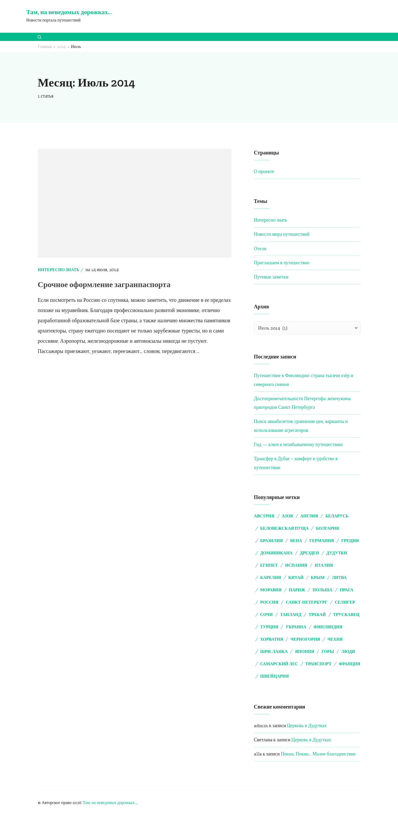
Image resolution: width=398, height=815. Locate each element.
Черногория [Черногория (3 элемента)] (305, 639)
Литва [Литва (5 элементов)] (339, 577)
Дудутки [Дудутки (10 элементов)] (336, 552)
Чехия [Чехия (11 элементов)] (335, 639)
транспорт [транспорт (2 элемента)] (318, 663)
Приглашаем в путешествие (282, 263)
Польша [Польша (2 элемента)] (322, 589)
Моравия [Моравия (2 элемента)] (271, 589)
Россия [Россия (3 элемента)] (269, 602)
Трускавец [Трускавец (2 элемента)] (346, 614)
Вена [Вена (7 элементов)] (296, 540)
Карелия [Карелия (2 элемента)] (270, 577)
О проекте (264, 171)
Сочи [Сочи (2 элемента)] (266, 614)
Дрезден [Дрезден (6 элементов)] (309, 552)
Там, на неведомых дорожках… (69, 12)
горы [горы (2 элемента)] (327, 651)
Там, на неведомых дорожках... (110, 802)
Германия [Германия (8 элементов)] (321, 540)
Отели (260, 248)
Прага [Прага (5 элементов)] (346, 589)
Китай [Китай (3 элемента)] (296, 577)
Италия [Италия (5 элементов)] (324, 565)
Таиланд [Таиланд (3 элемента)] (290, 614)
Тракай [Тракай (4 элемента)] (317, 614)
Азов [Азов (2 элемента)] (287, 515)
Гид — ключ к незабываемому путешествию (298, 444)
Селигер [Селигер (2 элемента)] (345, 602)
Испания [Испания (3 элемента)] (296, 565)
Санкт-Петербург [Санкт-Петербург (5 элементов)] (306, 602)
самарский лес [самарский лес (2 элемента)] (279, 663)
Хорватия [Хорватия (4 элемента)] (271, 639)
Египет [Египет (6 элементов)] (269, 565)
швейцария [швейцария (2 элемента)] (274, 676)
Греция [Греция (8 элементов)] (350, 540)
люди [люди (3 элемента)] (348, 651)
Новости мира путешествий (282, 234)
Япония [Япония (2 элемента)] (304, 651)
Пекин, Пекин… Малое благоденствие (318, 754)
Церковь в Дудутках (307, 725)
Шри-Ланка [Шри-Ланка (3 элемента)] (274, 651)
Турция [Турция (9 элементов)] (269, 626)
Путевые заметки (271, 277)
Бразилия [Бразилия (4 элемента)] (271, 540)
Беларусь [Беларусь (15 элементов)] (336, 515)
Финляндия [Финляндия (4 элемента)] (328, 626)
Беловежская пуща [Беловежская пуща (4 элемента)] (284, 528)
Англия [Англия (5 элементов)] (309, 515)
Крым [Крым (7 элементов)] (318, 577)
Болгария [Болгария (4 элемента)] (327, 528)
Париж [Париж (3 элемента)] (297, 589)
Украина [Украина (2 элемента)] (295, 626)
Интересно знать (58, 269)
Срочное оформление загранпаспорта (104, 284)
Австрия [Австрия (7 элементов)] (264, 515)
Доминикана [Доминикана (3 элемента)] (276, 552)
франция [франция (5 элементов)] (349, 663)
